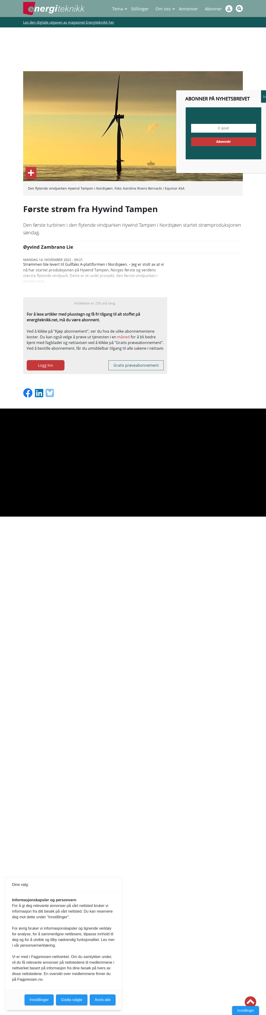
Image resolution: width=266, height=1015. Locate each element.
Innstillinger (245, 1010)
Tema (117, 9)
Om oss (163, 9)
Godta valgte (71, 1000)
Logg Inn (45, 365)
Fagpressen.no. (30, 979)
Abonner (213, 9)
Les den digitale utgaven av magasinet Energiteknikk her (68, 22)
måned (123, 337)
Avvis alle (103, 1000)
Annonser (188, 9)
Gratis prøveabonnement (136, 365)
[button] (250, 1002)
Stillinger (140, 9)
